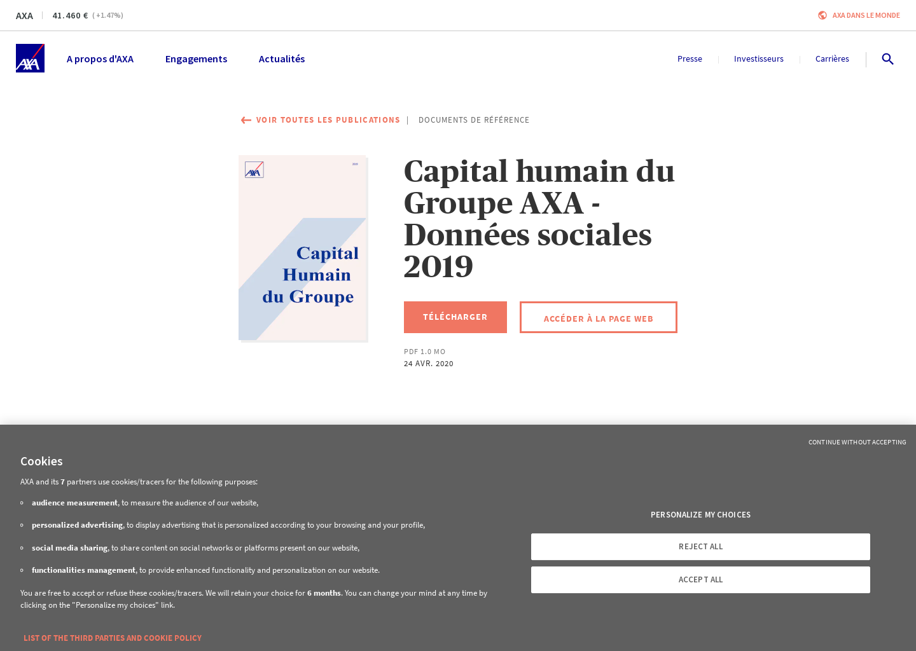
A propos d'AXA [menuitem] (100, 58)
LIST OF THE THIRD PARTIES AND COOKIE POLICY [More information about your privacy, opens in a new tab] (113, 638)
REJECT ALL (700, 546)
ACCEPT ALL (701, 579)
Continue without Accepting (857, 441)
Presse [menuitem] (689, 58)
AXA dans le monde (866, 15)
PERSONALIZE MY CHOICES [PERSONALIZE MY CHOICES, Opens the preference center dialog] (701, 514)
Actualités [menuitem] (282, 58)
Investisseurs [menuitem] (759, 58)
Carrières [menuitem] (832, 58)
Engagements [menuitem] (196, 58)
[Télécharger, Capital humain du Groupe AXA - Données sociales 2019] (455, 317)
